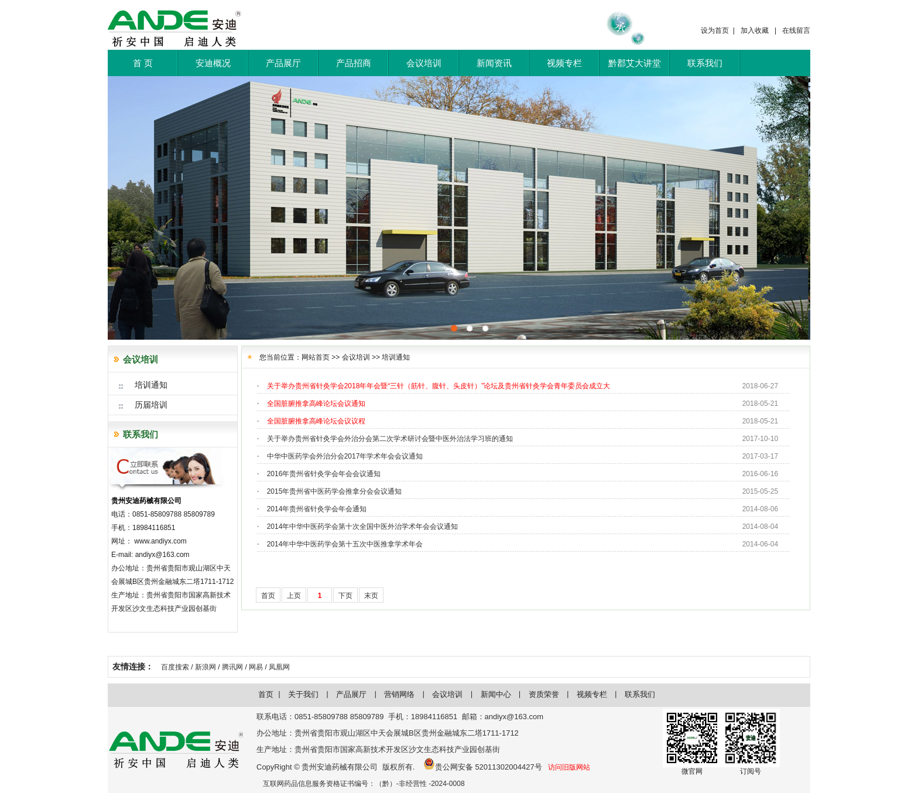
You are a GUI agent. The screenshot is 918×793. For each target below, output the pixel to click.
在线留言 (796, 30)
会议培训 (423, 63)
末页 (371, 596)
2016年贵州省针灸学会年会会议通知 (324, 474)
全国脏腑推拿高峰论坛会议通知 (316, 403)
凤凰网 (279, 667)
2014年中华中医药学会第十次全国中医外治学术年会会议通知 (362, 526)
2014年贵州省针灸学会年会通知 (317, 509)
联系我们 (704, 63)
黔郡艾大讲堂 (634, 63)
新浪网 (205, 667)
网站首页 (316, 357)
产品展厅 (283, 63)
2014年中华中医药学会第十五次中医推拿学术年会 (345, 544)
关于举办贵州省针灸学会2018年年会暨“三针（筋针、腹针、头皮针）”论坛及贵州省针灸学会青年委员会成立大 (439, 386)
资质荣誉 (544, 694)
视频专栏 (564, 63)
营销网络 (399, 694)
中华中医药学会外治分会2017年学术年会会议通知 (345, 456)
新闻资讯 (494, 63)
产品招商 (353, 63)
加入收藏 (755, 30)
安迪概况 (213, 63)
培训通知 (396, 357)
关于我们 (303, 694)
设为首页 (715, 30)
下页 (345, 596)
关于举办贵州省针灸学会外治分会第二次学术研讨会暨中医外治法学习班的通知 (390, 439)
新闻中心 (496, 694)
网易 (256, 667)
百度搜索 (175, 667)
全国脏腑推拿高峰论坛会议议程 (316, 421)
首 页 (143, 63)
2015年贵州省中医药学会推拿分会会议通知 (334, 491)
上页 (294, 596)
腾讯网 (232, 667)
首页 (268, 596)
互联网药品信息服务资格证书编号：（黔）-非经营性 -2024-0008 (364, 784)
